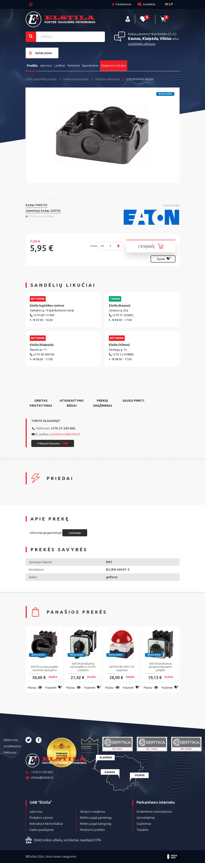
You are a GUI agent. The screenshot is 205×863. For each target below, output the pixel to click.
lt (169, 4)
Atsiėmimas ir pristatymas (154, 811)
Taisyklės (142, 829)
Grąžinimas (143, 823)
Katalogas (40, 53)
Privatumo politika (92, 829)
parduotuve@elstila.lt (65, 434)
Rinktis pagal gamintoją (96, 817)
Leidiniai (59, 65)
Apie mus (46, 65)
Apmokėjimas (145, 817)
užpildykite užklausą (141, 44)
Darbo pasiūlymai (42, 829)
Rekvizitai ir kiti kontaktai (46, 823)
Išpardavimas (90, 65)
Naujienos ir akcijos (113, 65)
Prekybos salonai (41, 817)
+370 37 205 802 (62, 428)
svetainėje (75, 532)
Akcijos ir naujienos (92, 811)
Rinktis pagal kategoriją (95, 823)
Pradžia (32, 65)
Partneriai (73, 65)
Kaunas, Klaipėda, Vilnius (150, 38)
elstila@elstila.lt (40, 778)
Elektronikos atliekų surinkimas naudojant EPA (63, 840)
